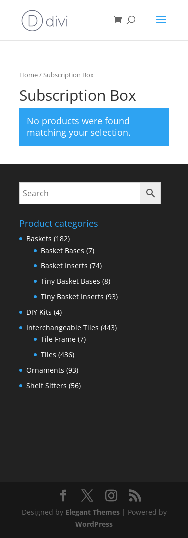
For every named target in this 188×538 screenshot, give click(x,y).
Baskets (39, 238)
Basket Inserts (64, 265)
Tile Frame (58, 339)
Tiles (48, 354)
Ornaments (45, 370)
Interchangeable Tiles (62, 327)
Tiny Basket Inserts (72, 296)
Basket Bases (62, 250)
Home (28, 74)
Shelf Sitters (46, 385)
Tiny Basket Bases (70, 281)
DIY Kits (39, 312)
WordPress (94, 524)
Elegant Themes (92, 512)
